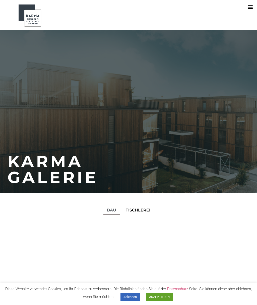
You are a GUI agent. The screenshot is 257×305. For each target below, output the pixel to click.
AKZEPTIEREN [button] (159, 297)
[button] (250, 7)
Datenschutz (177, 289)
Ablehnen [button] (130, 297)
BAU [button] (111, 210)
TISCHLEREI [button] (138, 210)
